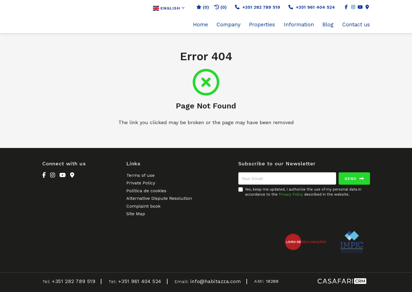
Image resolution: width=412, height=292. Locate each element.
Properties (262, 25)
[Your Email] (287, 178)
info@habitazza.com (215, 281)
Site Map (135, 213)
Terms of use (140, 175)
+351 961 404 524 (311, 7)
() (202, 7)
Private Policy (140, 183)
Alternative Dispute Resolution (159, 198)
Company (229, 25)
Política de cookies (146, 190)
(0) (221, 7)
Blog (328, 25)
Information (299, 25)
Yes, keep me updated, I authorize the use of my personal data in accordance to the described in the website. (303, 191)
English (169, 8)
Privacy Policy (291, 194)
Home (200, 25)
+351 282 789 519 (257, 7)
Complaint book (143, 206)
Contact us (356, 25)
